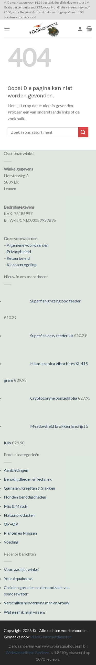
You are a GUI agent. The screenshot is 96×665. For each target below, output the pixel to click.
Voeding (11, 541)
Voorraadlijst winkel (21, 569)
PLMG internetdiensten (50, 636)
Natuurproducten (19, 515)
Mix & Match (15, 506)
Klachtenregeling (22, 264)
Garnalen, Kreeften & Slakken (29, 488)
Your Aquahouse (18, 578)
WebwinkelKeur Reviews (28, 652)
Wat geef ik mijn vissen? (25, 612)
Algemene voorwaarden (27, 245)
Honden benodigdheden (25, 496)
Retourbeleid (18, 258)
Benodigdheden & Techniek (28, 479)
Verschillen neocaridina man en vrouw (36, 602)
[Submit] (83, 132)
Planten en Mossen (20, 533)
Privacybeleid (19, 251)
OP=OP (11, 524)
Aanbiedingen (16, 470)
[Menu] (7, 28)
